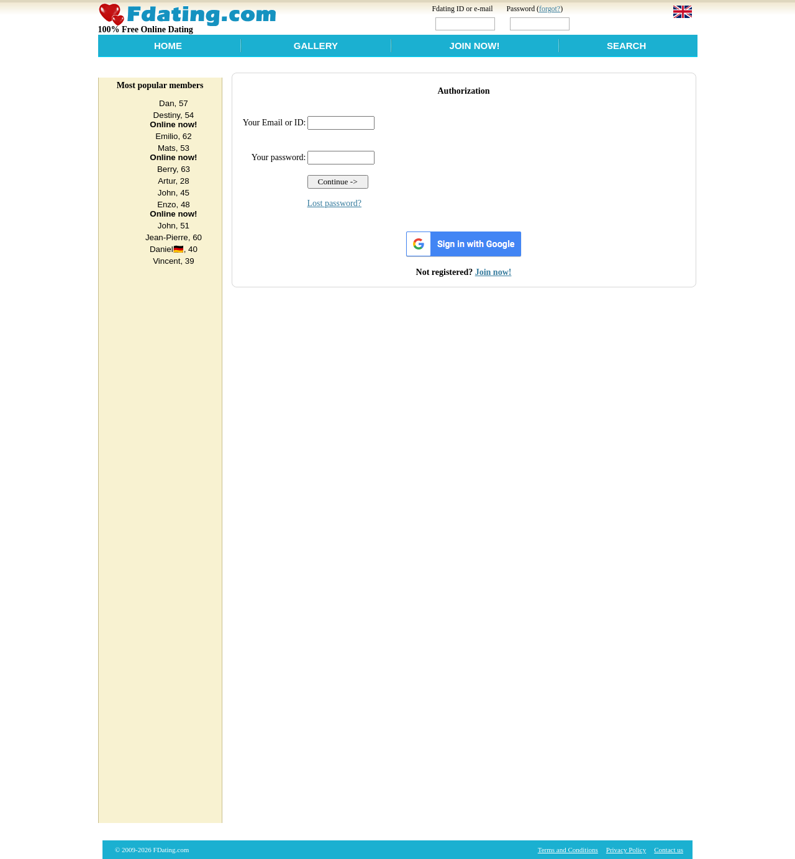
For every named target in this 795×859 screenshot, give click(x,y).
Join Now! (475, 45)
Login (598, 23)
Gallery (316, 45)
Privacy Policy (626, 849)
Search (626, 45)
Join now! (493, 272)
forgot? (549, 8)
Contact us (668, 849)
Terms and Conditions (568, 849)
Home (168, 45)
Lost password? (334, 203)
